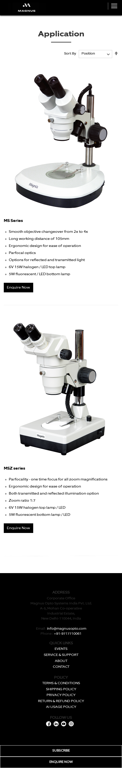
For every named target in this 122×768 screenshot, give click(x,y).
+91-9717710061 (68, 633)
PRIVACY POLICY (61, 695)
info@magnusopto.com (66, 628)
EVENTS (61, 649)
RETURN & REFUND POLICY (61, 701)
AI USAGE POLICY (61, 707)
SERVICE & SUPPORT (61, 655)
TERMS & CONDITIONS (61, 683)
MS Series (13, 221)
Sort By (70, 53)
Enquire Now (18, 287)
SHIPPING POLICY (61, 689)
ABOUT (61, 661)
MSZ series (14, 468)
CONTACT (61, 667)
